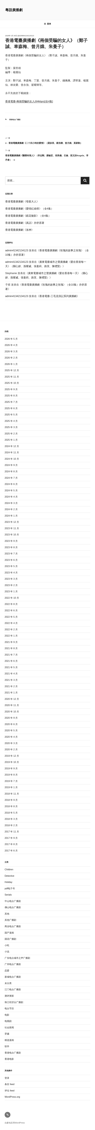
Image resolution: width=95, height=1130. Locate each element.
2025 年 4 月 (11, 421)
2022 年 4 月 (11, 623)
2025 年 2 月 (11, 433)
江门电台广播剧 (13, 989)
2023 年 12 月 (12, 522)
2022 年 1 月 (11, 636)
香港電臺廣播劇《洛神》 (19, 229)
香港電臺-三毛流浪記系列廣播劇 (58, 296)
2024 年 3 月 (11, 503)
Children (9, 869)
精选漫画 (9, 1040)
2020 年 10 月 (12, 711)
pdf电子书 (10, 888)
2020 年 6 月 (11, 724)
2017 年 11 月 (12, 831)
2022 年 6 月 (11, 610)
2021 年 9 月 (11, 642)
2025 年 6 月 (11, 408)
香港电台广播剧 (14, 119)
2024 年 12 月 (12, 446)
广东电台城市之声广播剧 (17, 958)
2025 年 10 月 (12, 383)
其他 (7, 914)
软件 (7, 1046)
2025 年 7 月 (11, 402)
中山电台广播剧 (13, 901)
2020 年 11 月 (12, 705)
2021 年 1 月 (11, 692)
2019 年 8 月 (11, 775)
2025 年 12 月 (12, 370)
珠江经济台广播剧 (14, 1002)
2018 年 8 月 (11, 806)
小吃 (7, 945)
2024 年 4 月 (11, 496)
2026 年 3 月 (11, 351)
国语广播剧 (10, 939)
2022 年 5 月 (11, 617)
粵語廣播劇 (14, 10)
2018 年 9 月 (11, 800)
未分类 (8, 983)
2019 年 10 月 (12, 762)
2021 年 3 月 (11, 680)
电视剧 (8, 1021)
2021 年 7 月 (11, 655)
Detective (9, 876)
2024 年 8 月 (11, 471)
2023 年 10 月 (12, 534)
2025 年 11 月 (12, 377)
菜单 (47, 24)
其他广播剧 (10, 920)
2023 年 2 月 (11, 585)
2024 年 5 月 (11, 490)
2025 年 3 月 (11, 427)
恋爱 (7, 970)
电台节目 (9, 1008)
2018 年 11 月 (12, 794)
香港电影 (9, 1059)
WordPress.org (12, 1097)
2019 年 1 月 (11, 787)
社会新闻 (9, 1027)
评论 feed (9, 1090)
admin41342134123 (26, 36)
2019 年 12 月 (12, 756)
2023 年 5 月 (11, 566)
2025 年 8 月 (11, 395)
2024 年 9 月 (11, 465)
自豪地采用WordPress (15, 1123)
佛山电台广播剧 (13, 907)
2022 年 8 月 (11, 604)
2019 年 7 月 (11, 781)
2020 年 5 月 (11, 730)
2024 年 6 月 (11, 484)
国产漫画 (9, 933)
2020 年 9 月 (11, 718)
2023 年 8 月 (11, 547)
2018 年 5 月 (11, 813)
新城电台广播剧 (13, 977)
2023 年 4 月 (11, 572)
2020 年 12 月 (12, 699)
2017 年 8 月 (11, 844)
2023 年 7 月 (11, 553)
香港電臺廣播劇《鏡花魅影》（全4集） (28, 215)
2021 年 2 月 (11, 686)
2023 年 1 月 (11, 591)
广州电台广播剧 (13, 964)
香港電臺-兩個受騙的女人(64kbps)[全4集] (29, 101)
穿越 (7, 1033)
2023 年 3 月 (11, 579)
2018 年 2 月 (11, 825)
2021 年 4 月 (11, 673)
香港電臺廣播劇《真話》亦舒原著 (24, 222)
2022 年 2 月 (11, 629)
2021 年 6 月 (11, 661)
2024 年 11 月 (12, 452)
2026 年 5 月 (11, 339)
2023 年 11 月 (12, 528)
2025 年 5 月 (11, 414)
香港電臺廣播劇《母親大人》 (22, 201)
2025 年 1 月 (11, 440)
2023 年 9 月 (11, 541)
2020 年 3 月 (11, 743)
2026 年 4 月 (11, 345)
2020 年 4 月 (11, 737)
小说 (7, 951)
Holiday (8, 882)
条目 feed (9, 1084)
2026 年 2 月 (11, 357)
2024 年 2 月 (11, 509)
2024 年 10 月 (12, 459)
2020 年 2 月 (11, 749)
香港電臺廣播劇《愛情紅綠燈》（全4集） (29, 208)
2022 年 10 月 (12, 598)
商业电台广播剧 (13, 926)
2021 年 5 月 (11, 667)
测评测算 (9, 996)
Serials (8, 894)
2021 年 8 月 (11, 648)
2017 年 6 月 (11, 850)
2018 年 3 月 (11, 819)
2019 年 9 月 (11, 768)
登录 (7, 1078)
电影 (7, 1015)
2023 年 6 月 (11, 560)
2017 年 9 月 (11, 838)
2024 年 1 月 (11, 516)
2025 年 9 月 (11, 389)
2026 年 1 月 (11, 364)
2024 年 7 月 (11, 478)
